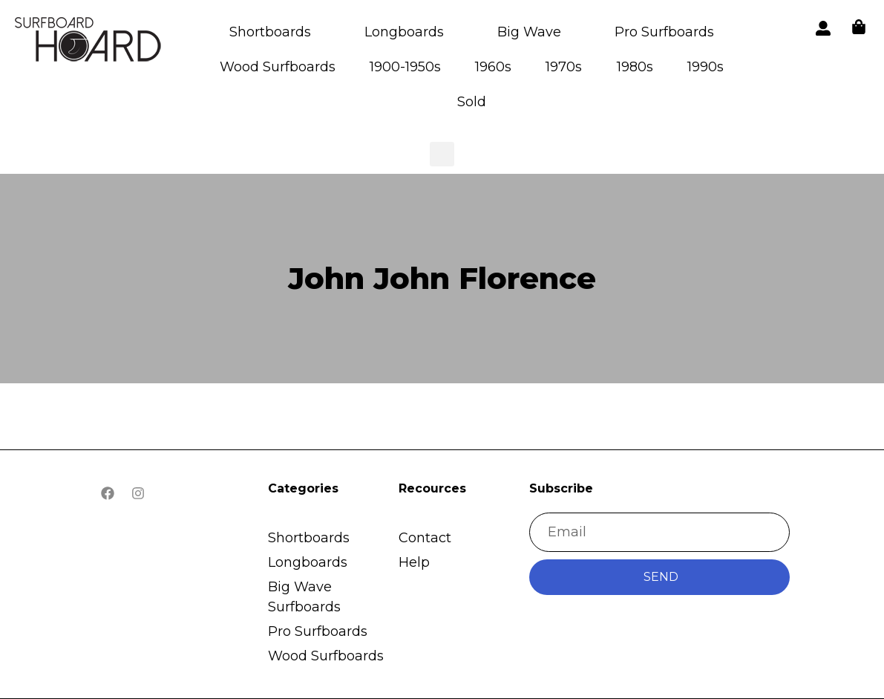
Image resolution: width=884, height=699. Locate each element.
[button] (89, 42)
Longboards (404, 32)
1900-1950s (405, 67)
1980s (635, 67)
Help (414, 562)
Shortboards (270, 32)
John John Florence (442, 278)
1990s (705, 67)
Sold (471, 102)
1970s (564, 67)
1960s (493, 67)
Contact (425, 538)
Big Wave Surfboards (304, 597)
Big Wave (529, 32)
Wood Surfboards (277, 67)
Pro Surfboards (664, 32)
